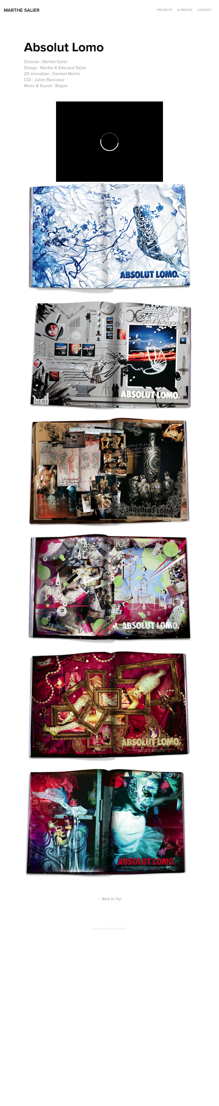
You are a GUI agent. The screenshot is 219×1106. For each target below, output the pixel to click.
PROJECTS (164, 10)
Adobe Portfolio (117, 928)
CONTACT (204, 10)
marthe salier (22, 10)
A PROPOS (184, 10)
